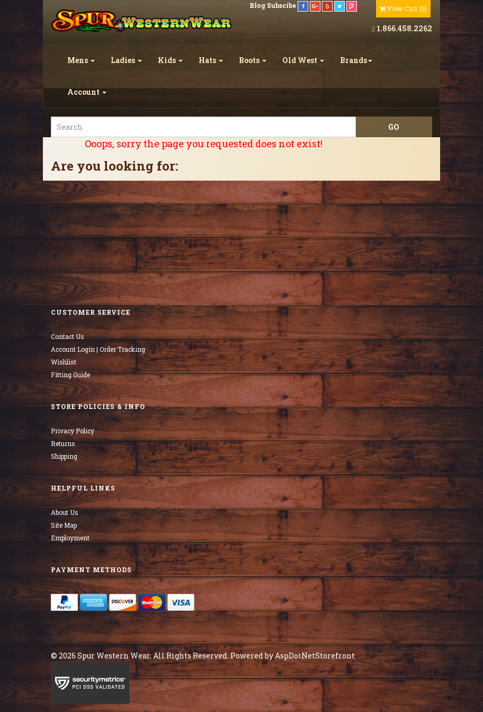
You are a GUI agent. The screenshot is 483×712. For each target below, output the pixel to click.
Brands (356, 60)
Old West (303, 60)
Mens (81, 60)
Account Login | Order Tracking (98, 349)
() (403, 8)
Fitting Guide (70, 374)
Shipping (64, 456)
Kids (170, 60)
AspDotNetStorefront (315, 656)
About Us (64, 512)
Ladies (126, 60)
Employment (70, 537)
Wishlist (63, 362)
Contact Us (67, 336)
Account (86, 92)
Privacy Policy (72, 430)
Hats (211, 60)
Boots (252, 60)
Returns (63, 443)
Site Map (64, 525)
